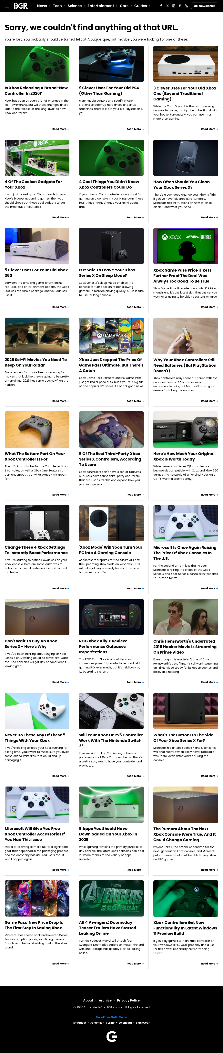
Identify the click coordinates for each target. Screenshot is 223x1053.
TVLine (110, 1022)
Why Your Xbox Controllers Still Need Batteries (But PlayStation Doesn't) (184, 365)
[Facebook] (161, 5)
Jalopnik (96, 1022)
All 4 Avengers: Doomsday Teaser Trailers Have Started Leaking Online (107, 928)
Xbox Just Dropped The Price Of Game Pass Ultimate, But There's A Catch (111, 365)
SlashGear (143, 1022)
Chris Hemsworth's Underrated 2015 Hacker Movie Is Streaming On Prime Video (185, 647)
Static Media (92, 1007)
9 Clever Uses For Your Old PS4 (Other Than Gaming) (109, 90)
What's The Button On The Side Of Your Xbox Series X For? (183, 737)
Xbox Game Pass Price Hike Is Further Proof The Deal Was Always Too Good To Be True (182, 276)
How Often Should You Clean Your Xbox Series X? (181, 184)
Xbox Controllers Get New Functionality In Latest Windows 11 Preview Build (185, 928)
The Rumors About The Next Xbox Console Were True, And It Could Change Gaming (184, 834)
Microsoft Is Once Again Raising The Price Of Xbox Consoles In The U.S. (185, 553)
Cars (124, 6)
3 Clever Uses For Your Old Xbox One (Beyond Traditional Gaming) (184, 94)
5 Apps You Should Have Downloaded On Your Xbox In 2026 (108, 834)
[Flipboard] (180, 5)
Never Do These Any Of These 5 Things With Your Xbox (35, 737)
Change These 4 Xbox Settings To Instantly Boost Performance (36, 550)
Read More (59, 129)
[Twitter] (167, 5)
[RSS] (186, 5)
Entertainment (101, 6)
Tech (57, 6)
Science (75, 6)
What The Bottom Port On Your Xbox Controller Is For (35, 456)
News (42, 6)
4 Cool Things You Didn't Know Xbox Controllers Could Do (109, 184)
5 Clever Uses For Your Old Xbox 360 (36, 272)
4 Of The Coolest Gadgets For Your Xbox (33, 184)
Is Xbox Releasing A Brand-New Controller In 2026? (36, 90)
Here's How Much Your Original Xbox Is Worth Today (184, 456)
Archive (105, 1000)
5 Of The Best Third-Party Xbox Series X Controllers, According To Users (110, 459)
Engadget (79, 1022)
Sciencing (125, 1022)
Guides (140, 6)
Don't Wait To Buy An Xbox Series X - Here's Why (31, 643)
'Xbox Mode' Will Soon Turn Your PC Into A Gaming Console (110, 550)
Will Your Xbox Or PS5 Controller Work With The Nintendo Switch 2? (111, 740)
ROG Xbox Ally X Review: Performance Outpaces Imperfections (103, 646)
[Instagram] (173, 5)
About (88, 1000)
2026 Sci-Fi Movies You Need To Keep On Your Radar (36, 362)
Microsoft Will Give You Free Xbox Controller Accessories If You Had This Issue (35, 834)
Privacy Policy (128, 1000)
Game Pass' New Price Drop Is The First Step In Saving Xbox (34, 925)
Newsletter (204, 6)
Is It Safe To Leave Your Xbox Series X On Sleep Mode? (107, 272)
